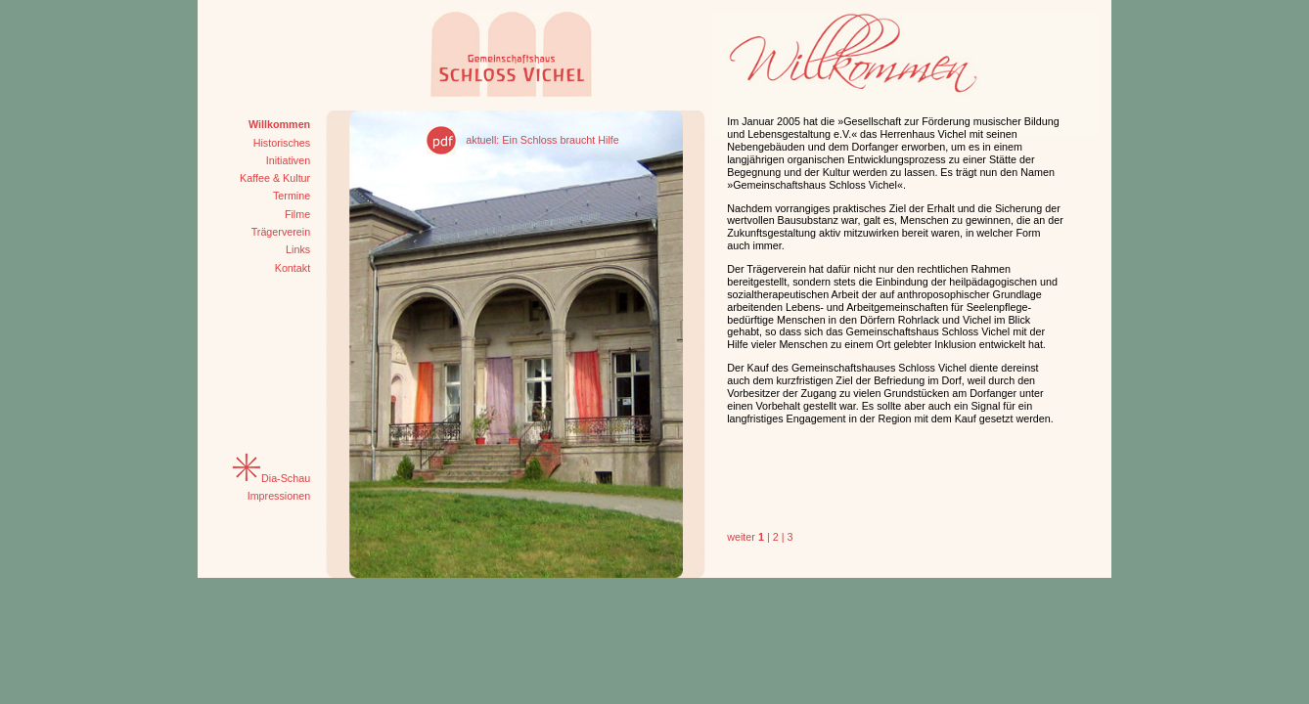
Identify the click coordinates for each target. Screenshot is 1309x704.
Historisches (282, 143)
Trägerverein (281, 232)
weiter (741, 537)
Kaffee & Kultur (275, 178)
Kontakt (292, 268)
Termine (291, 195)
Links (298, 249)
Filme (297, 214)
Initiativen (288, 160)
